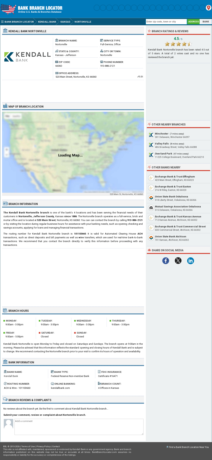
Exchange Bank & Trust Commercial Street (180, 226)
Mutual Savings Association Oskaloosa (178, 206)
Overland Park (163, 153)
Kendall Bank (11, 376)
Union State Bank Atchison (170, 236)
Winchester (162, 133)
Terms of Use (28, 446)
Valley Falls (162, 143)
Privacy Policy (43, 446)
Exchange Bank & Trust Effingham (175, 176)
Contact (56, 446)
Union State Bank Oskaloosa (171, 196)
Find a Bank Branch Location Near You (189, 447)
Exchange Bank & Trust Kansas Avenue (178, 216)
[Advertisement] (73, 89)
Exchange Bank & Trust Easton (173, 186)
